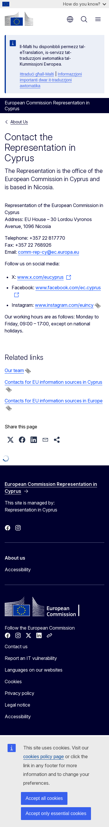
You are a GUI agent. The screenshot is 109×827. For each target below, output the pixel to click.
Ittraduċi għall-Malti (37, 74)
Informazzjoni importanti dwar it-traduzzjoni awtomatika (51, 80)
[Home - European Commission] (19, 19)
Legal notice (17, 705)
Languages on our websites (33, 670)
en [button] (70, 19)
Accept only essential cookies (56, 813)
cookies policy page (43, 756)
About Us (19, 121)
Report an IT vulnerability (31, 658)
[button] (10, 439)
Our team (14, 370)
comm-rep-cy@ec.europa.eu (48, 252)
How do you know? (84, 3)
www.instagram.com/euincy (64, 305)
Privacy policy (19, 693)
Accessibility (18, 569)
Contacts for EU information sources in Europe (54, 401)
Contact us (16, 646)
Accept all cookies (44, 798)
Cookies (13, 681)
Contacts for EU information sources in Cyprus (53, 382)
